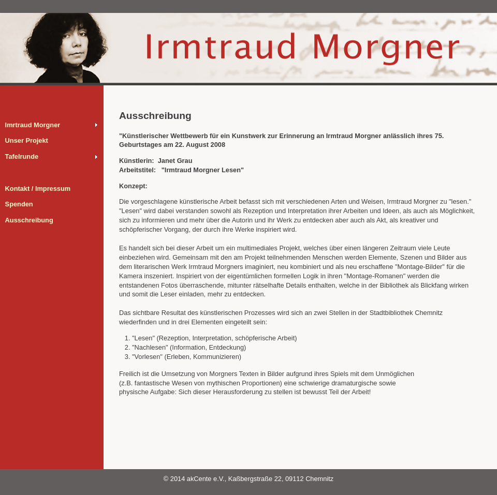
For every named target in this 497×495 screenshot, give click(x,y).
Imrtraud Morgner (33, 125)
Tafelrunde (21, 156)
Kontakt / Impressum (38, 188)
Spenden (19, 204)
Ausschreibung (29, 220)
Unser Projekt (26, 140)
